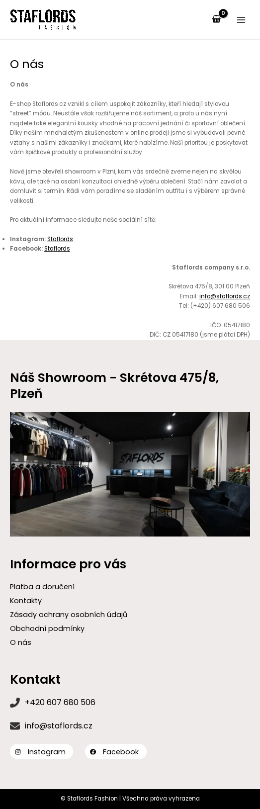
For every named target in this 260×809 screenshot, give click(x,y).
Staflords (60, 239)
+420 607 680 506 (60, 702)
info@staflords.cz (224, 296)
